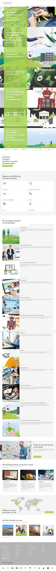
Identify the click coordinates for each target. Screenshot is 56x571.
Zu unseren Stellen (37, 456)
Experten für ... (27, 5)
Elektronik (15, 149)
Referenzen (37, 5)
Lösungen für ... (33, 5)
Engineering (24, 149)
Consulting (6, 149)
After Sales (17, 546)
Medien (49, 149)
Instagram (11, 537)
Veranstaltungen (43, 5)
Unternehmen (48, 5)
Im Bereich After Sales (32, 546)
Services (43, 547)
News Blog (43, 548)
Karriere (52, 5)
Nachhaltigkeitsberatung (19, 550)
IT (15, 556)
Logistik (41, 149)
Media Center (44, 549)
